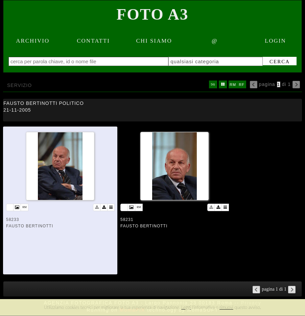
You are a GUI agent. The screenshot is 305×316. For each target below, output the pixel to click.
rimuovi (226, 307)
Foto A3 (153, 14)
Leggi (186, 307)
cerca (279, 61)
